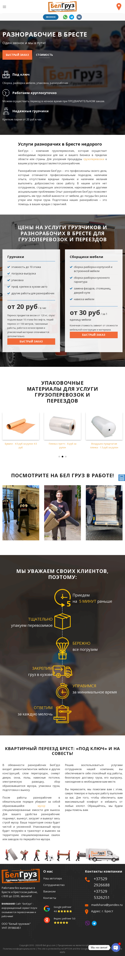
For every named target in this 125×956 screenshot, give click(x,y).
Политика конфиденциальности (19, 948)
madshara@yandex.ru (107, 905)
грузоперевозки (93, 159)
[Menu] (4, 7)
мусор (41, 806)
